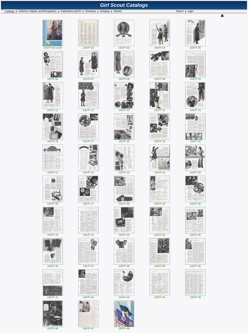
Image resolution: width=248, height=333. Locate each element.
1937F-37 (88, 265)
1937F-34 (160, 233)
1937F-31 (53, 233)
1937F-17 (88, 140)
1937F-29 (160, 202)
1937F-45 (195, 296)
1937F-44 (160, 296)
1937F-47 (88, 327)
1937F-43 (124, 296)
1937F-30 (195, 202)
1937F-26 (53, 202)
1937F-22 (88, 171)
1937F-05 (195, 46)
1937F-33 (124, 233)
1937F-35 (195, 233)
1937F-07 (88, 77)
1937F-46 (53, 327)
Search (179, 11)
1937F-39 (160, 265)
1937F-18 (124, 140)
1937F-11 (53, 109)
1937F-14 (160, 109)
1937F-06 (52, 77)
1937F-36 (53, 265)
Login (190, 11)
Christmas (90, 11)
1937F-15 (195, 109)
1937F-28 (124, 202)
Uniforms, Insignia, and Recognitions (37, 11)
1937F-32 (88, 233)
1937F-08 (124, 77)
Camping (104, 11)
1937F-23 (124, 171)
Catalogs (9, 11)
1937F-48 (124, 327)
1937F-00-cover (53, 46)
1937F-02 (88, 46)
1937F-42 (88, 296)
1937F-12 (88, 109)
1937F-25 (195, 171)
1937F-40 (195, 265)
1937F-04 (160, 46)
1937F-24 (160, 171)
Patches (117, 11)
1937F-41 (53, 296)
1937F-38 (124, 265)
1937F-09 (160, 77)
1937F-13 (124, 109)
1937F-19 (160, 140)
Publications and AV (71, 11)
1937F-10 (195, 77)
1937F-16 (53, 140)
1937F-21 (53, 171)
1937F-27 (88, 202)
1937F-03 (124, 46)
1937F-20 (195, 140)
